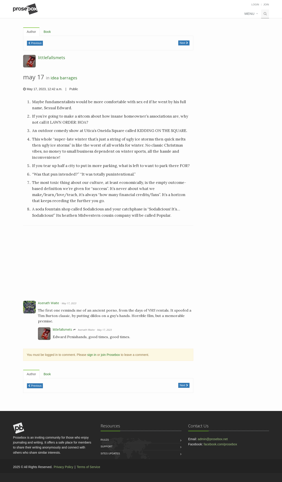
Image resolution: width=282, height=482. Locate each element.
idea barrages (64, 77)
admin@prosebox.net (213, 439)
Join (266, 4)
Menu (249, 14)
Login (255, 4)
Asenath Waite (48, 303)
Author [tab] (31, 31)
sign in (91, 355)
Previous (35, 43)
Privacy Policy (63, 467)
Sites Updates (110, 453)
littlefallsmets (51, 57)
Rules (105, 439)
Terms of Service (88, 467)
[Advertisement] (108, 263)
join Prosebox (110, 355)
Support (106, 446)
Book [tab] (47, 31)
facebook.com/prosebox (220, 444)
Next (184, 43)
